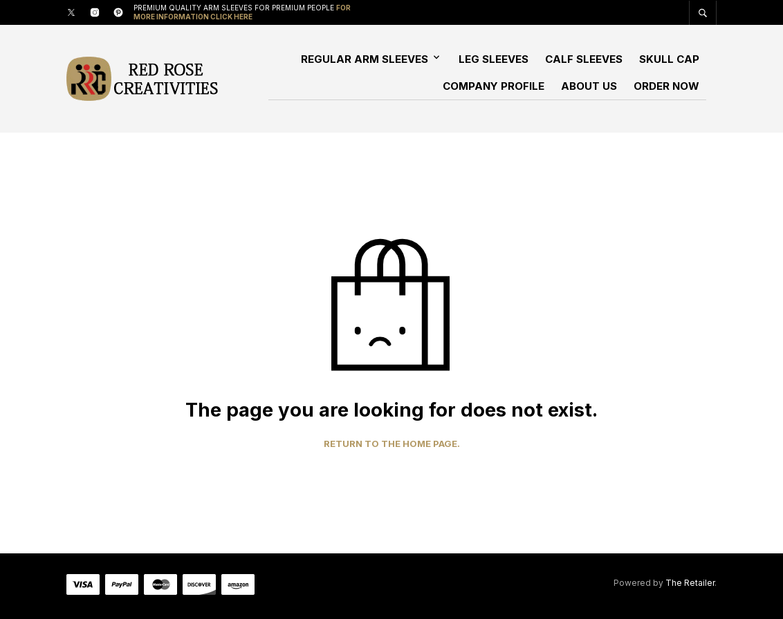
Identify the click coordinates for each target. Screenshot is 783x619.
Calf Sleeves (584, 59)
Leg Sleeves (493, 59)
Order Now (666, 86)
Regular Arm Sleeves (364, 59)
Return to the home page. (392, 444)
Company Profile (493, 86)
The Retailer (690, 583)
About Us (589, 86)
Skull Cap (669, 59)
